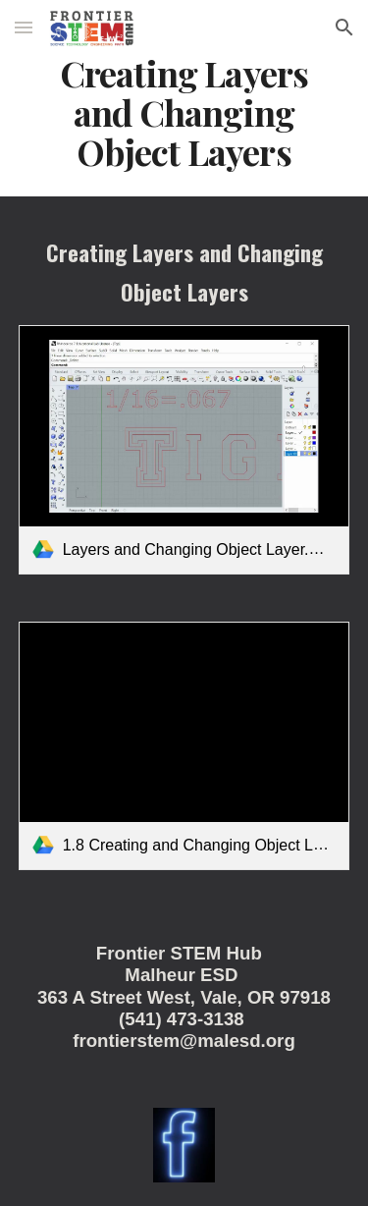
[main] (184, 113)
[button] (23, 27)
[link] (184, 449)
